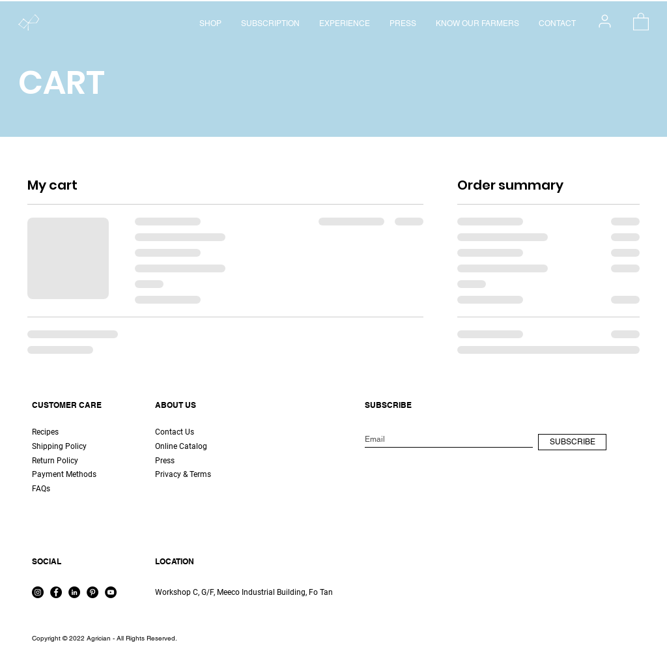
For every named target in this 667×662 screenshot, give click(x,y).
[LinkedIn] (74, 592)
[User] (604, 21)
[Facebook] (56, 592)
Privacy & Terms (183, 474)
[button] (641, 21)
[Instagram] (38, 592)
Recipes (45, 432)
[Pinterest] (92, 592)
